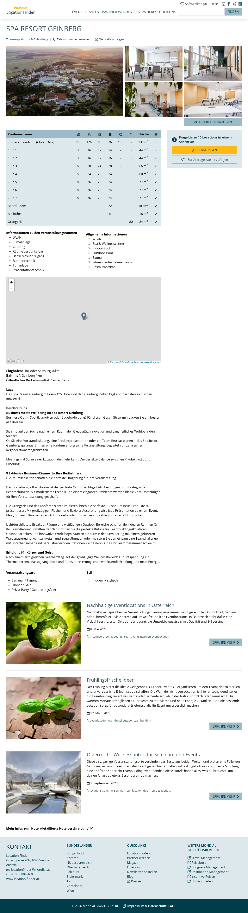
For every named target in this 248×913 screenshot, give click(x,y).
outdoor (128, 720)
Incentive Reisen (201, 876)
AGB (173, 906)
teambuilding (142, 720)
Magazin (133, 862)
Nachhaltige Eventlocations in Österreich (130, 605)
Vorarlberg (75, 886)
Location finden (138, 853)
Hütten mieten (200, 881)
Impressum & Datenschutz (145, 906)
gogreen (145, 636)
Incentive (96, 636)
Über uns (134, 867)
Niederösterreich (79, 862)
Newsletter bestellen (142, 872)
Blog (130, 876)
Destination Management (208, 872)
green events (131, 636)
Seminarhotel (122, 790)
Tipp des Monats (160, 790)
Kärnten (72, 858)
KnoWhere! (146, 12)
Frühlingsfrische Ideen (111, 680)
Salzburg (73, 872)
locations (96, 790)
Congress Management (206, 867)
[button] (83, 316)
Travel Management (204, 858)
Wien (70, 890)
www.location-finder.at (22, 879)
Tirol (70, 881)
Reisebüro (197, 862)
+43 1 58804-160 (21, 874)
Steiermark (75, 876)
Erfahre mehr (226, 642)
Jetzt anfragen (204, 150)
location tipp (140, 790)
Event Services (85, 12)
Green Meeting (112, 636)
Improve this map (150, 362)
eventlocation (160, 636)
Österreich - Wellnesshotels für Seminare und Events (143, 754)
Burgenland (75, 853)
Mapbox (114, 362)
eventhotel (115, 720)
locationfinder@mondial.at (30, 869)
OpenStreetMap (130, 362)
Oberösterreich (78, 867)
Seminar (107, 790)
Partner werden (117, 12)
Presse (134, 881)
